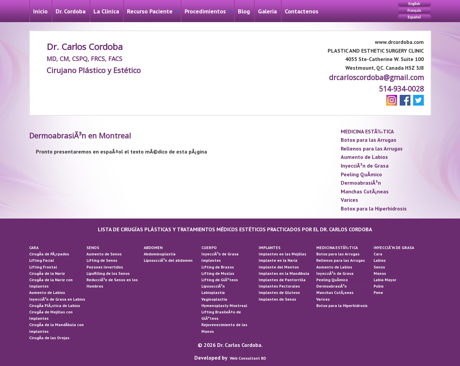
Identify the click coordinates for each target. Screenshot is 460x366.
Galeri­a (267, 11)
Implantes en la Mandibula (284, 273)
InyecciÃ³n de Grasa (365, 165)
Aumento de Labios (364, 157)
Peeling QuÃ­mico (361, 174)
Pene (378, 292)
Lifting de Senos (101, 260)
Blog (244, 11)
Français (414, 10)
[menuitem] (40, 11)
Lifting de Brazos (217, 266)
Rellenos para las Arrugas (372, 148)
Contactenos (301, 11)
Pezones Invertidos (104, 266)
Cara (378, 253)
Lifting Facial (41, 260)
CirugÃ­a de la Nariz (47, 273)
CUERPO (209, 247)
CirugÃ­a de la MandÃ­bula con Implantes (56, 327)
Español (414, 17)
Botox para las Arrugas (368, 139)
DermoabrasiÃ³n (361, 182)
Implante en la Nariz (278, 260)
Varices (349, 199)
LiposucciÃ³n (213, 286)
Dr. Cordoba (70, 11)
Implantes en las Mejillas (282, 253)
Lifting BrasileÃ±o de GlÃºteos (221, 315)
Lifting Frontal (43, 266)
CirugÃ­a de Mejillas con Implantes (51, 315)
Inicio (40, 11)
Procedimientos (205, 11)
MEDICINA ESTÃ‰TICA (367, 131)
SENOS (92, 247)
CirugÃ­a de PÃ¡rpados (49, 253)
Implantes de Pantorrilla (282, 279)
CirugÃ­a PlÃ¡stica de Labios (54, 305)
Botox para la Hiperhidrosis (374, 208)
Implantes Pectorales (279, 286)
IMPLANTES (269, 247)
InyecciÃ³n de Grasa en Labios (57, 299)
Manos (380, 273)
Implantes (211, 260)
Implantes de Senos (277, 299)
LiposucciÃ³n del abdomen (168, 260)
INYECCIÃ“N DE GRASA (394, 247)
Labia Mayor (385, 279)
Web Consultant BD (248, 358)
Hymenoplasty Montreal (224, 305)
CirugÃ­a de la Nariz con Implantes (51, 283)
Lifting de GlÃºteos (219, 279)
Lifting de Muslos (217, 273)
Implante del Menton (279, 266)
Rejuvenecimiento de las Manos (224, 327)
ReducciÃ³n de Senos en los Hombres (112, 283)
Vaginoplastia (214, 299)
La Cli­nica (106, 11)
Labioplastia (213, 292)
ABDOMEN (153, 247)
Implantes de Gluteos (279, 292)
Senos (379, 266)
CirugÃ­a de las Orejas (49, 337)
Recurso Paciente (150, 11)
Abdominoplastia (160, 253)
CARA (34, 247)
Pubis (379, 286)
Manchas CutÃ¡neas (365, 191)
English (414, 3)
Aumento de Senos (104, 253)
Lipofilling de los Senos (108, 273)
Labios (380, 260)
